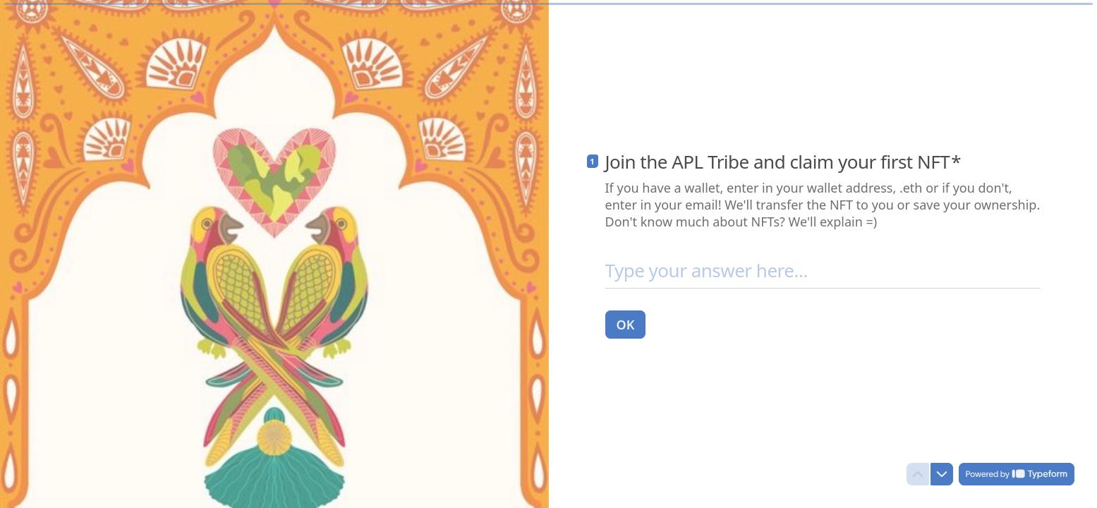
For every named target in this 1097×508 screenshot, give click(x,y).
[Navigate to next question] (942, 474)
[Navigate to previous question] (918, 474)
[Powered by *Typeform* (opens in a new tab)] (1016, 474)
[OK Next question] (625, 324)
